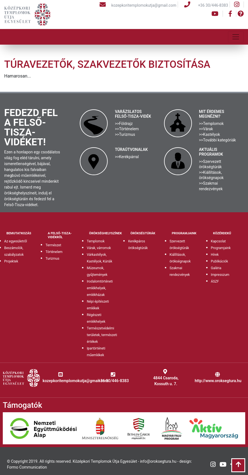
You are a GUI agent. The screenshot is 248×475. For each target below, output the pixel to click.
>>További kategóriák (217, 140)
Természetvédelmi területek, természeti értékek (102, 335)
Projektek (11, 261)
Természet (53, 245)
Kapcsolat (218, 241)
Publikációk (219, 261)
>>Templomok (211, 123)
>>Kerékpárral (127, 157)
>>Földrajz (124, 123)
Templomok (95, 241)
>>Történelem (127, 129)
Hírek (215, 255)
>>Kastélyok (209, 134)
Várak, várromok (99, 248)
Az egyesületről (15, 241)
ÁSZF (215, 281)
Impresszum (220, 275)
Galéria (216, 268)
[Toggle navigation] (236, 36)
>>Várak (206, 129)
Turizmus (52, 259)
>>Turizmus (125, 134)
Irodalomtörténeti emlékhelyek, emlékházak (100, 288)
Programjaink (221, 248)
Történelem (53, 252)
